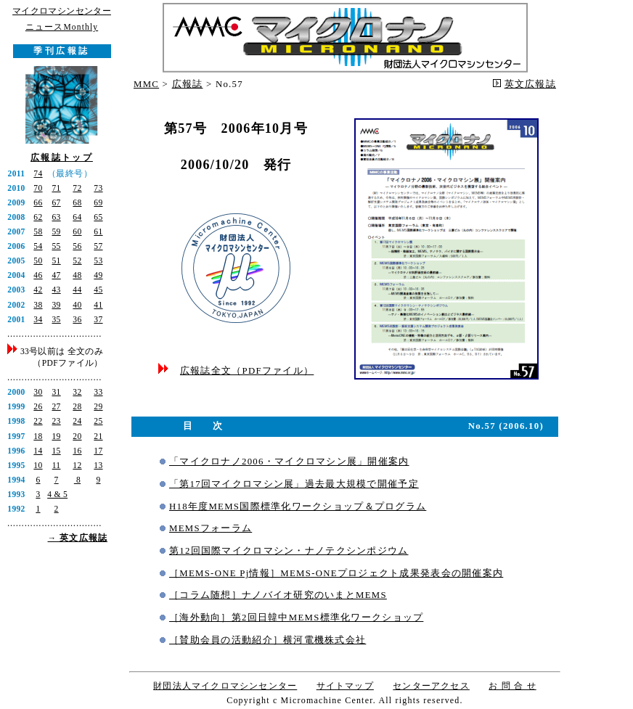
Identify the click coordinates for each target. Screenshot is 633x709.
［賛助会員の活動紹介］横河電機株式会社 (267, 640)
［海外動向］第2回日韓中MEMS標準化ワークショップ (296, 617)
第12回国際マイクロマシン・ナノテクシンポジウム (289, 551)
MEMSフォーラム (210, 528)
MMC (146, 84)
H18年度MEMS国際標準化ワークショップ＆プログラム (297, 506)
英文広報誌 (530, 84)
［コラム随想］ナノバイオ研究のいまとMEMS (278, 595)
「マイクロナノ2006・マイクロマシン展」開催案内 (289, 461)
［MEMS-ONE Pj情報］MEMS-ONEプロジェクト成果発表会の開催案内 (336, 573)
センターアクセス (431, 686)
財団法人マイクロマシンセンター (225, 686)
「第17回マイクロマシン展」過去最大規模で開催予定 (294, 484)
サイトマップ (345, 686)
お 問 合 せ (512, 686)
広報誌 (187, 84)
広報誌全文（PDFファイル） (247, 371)
